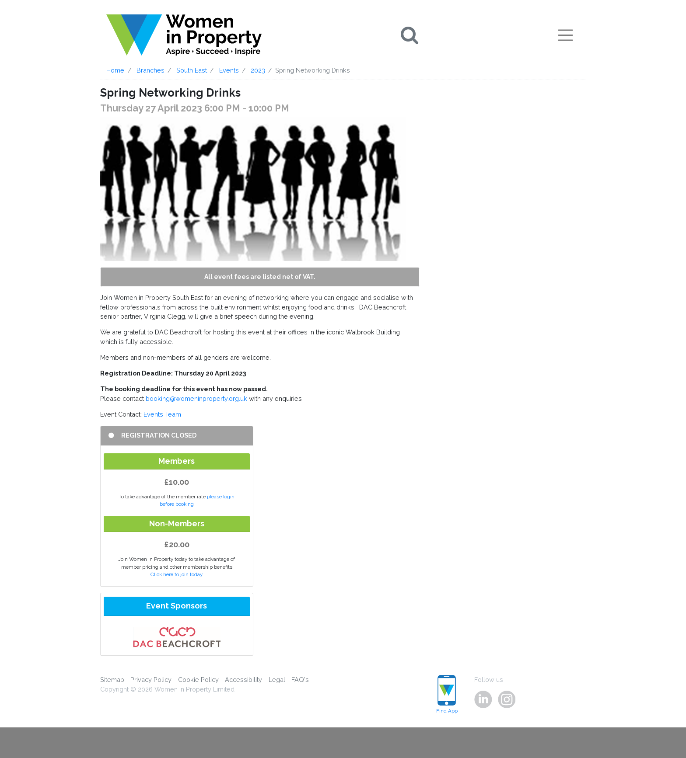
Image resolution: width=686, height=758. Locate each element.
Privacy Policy (151, 679)
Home (115, 70)
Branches (150, 70)
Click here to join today (176, 574)
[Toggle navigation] (565, 35)
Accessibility (243, 679)
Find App (447, 694)
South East (191, 70)
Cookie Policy (198, 679)
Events (229, 70)
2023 (258, 70)
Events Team (162, 414)
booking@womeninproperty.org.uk (196, 398)
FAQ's (300, 679)
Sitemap (112, 679)
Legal (277, 679)
